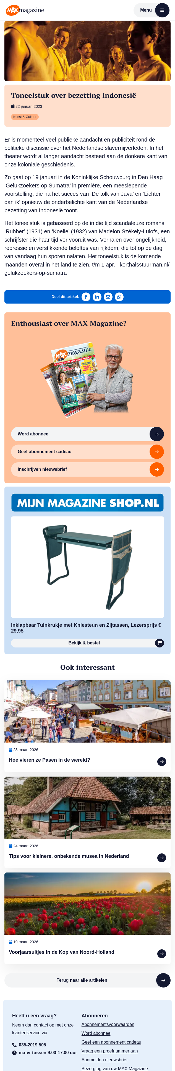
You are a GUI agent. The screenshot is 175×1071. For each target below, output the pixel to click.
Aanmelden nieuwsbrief (104, 1059)
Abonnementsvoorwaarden (108, 1024)
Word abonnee (91, 434)
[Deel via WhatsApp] (119, 296)
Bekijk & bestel (116, 643)
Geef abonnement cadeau (91, 452)
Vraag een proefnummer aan (110, 1051)
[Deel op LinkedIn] (97, 296)
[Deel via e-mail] (108, 296)
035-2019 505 (29, 1045)
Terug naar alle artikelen (114, 980)
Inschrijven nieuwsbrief (91, 469)
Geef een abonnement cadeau (111, 1042)
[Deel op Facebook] (86, 296)
